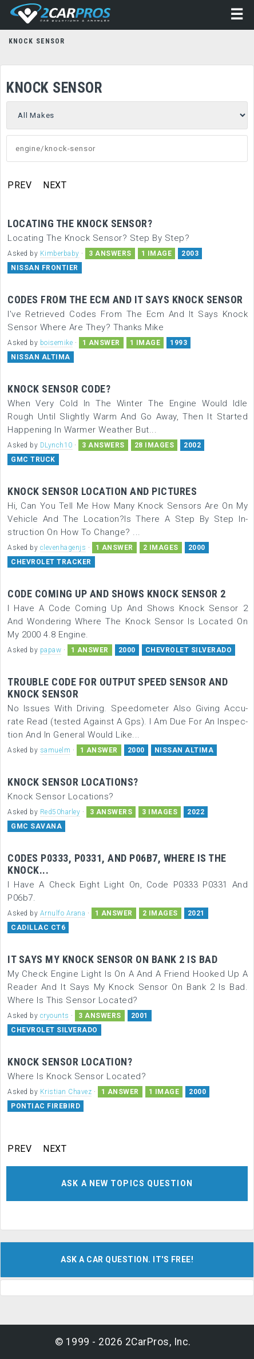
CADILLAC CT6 (38, 928)
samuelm (55, 750)
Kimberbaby (60, 253)
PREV (19, 185)
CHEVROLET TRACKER (51, 562)
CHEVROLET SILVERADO (188, 650)
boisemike (56, 343)
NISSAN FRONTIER (44, 268)
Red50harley (60, 812)
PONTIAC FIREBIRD (45, 1106)
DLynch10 (56, 445)
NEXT (54, 185)
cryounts (54, 1016)
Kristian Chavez (66, 1092)
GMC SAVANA (36, 826)
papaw (51, 650)
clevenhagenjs (63, 548)
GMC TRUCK (33, 459)
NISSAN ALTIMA (40, 357)
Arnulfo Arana (63, 913)
